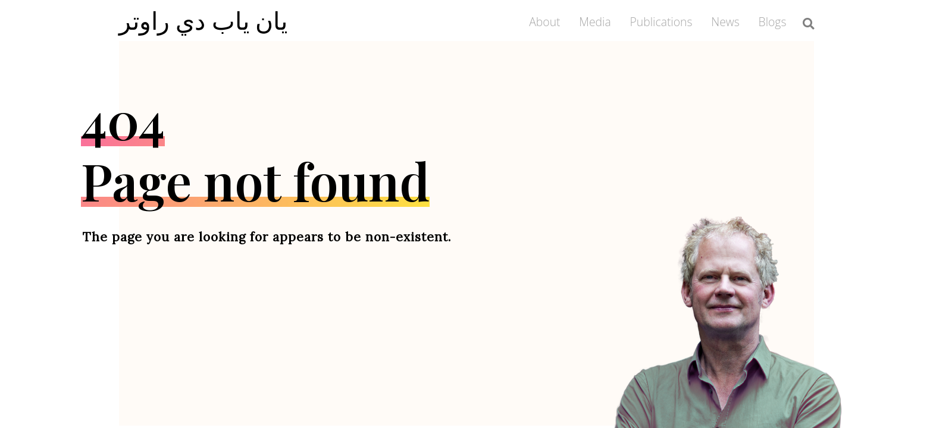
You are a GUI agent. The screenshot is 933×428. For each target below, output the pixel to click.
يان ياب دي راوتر (203, 20)
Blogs (773, 22)
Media (595, 22)
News (725, 22)
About (544, 22)
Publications (661, 22)
